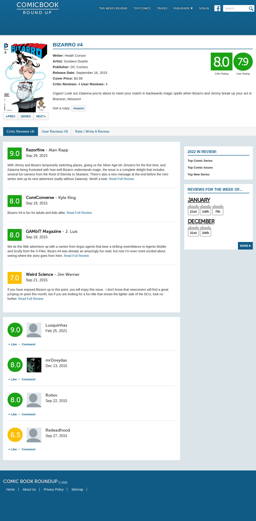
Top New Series (199, 174)
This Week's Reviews (113, 8)
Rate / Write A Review (92, 131)
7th (217, 211)
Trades (162, 8)
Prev (10, 116)
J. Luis (71, 231)
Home (10, 489)
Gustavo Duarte (76, 61)
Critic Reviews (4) (21, 131)
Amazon (78, 108)
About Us (29, 489)
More (245, 245)
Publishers (183, 8)
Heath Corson (75, 55)
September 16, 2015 (91, 73)
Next (41, 116)
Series (26, 116)
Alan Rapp (58, 150)
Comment (28, 344)
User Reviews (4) (55, 131)
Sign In (204, 8)
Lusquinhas (56, 325)
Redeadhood (57, 430)
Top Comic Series (200, 160)
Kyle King (67, 197)
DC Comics (79, 67)
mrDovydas (56, 360)
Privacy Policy (54, 489)
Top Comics (142, 8)
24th (205, 233)
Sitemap (77, 489)
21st (193, 211)
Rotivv (51, 395)
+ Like (12, 344)
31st (193, 233)
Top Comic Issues (200, 167)
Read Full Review (121, 179)
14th (205, 211)
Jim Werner (68, 274)
